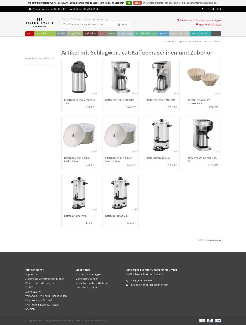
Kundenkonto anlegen (88, 274)
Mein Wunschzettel (208, 24)
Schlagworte (180, 41)
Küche (163, 33)
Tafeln (111, 33)
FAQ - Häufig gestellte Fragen (42, 304)
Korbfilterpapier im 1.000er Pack (199, 101)
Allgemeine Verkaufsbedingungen (44, 278)
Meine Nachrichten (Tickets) (91, 283)
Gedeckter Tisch (45, 33)
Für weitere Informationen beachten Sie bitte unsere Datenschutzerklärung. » (180, 3)
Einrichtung (125, 33)
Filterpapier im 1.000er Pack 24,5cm (118, 159)
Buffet (61, 33)
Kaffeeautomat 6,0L (116, 215)
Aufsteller (90, 33)
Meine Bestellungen (86, 278)
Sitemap (30, 308)
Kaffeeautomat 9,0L (75, 215)
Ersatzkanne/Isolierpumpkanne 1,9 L (79, 101)
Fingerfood (75, 33)
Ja (129, 3)
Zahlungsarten (33, 291)
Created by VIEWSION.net (94, 320)
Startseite (168, 41)
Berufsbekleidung (146, 33)
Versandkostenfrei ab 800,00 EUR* (49, 9)
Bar (102, 33)
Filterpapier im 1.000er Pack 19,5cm (77, 159)
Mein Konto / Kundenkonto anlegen (199, 20)
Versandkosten (215, 240)
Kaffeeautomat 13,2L (158, 158)
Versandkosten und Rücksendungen (46, 295)
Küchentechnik (179, 33)
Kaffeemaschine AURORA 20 (119, 101)
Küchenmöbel (200, 33)
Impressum (31, 274)
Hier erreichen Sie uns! (38, 300)
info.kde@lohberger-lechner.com (149, 284)
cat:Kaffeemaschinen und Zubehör (204, 41)
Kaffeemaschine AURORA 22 (202, 159)
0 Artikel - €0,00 (211, 9)
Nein (137, 3)
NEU (29, 33)
